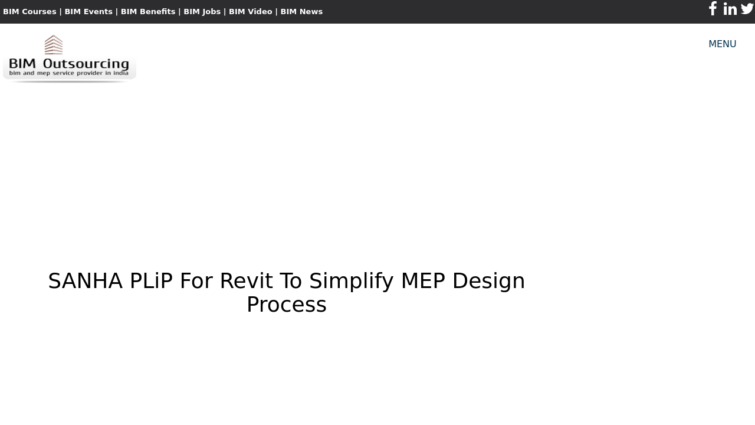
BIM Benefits (149, 11)
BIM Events (88, 11)
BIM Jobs (202, 11)
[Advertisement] (377, 168)
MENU (722, 44)
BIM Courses (30, 11)
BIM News (301, 11)
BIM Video (251, 11)
